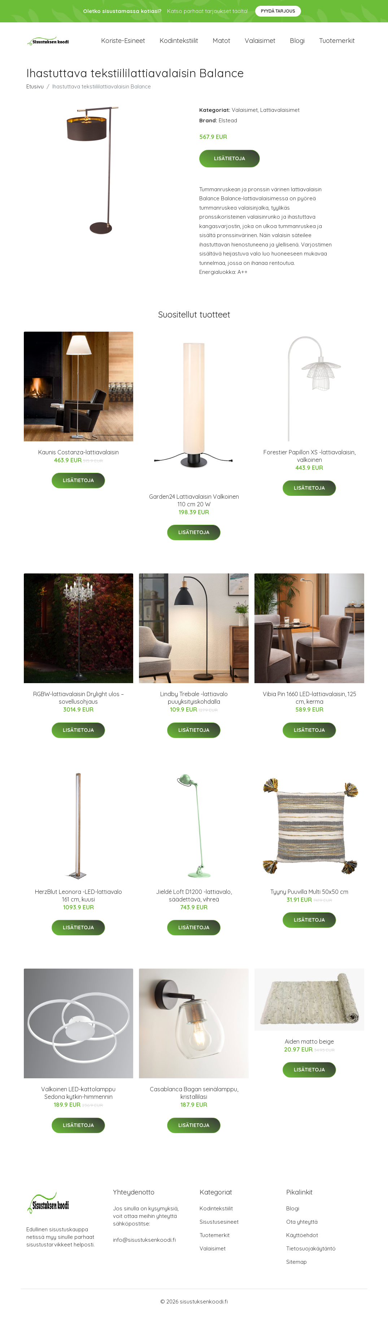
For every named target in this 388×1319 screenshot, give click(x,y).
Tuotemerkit (337, 43)
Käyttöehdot (302, 1240)
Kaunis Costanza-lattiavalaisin (78, 457)
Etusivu (35, 91)
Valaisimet (260, 43)
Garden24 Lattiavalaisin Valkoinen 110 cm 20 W (194, 505)
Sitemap (296, 1266)
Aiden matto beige (309, 1046)
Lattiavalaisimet (280, 115)
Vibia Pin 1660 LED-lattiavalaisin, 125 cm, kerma (309, 702)
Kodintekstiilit (179, 43)
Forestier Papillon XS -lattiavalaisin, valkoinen (309, 461)
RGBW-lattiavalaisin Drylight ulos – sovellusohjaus (78, 702)
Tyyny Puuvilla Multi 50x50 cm (309, 896)
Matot (221, 43)
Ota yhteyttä (302, 1226)
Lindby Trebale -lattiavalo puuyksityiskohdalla (194, 702)
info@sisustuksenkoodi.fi (144, 1244)
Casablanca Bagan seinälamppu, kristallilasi (194, 1098)
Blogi (297, 43)
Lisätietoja (229, 163)
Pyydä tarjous (278, 11)
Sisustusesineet (219, 1226)
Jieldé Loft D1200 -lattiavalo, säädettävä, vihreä (194, 900)
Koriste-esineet (123, 43)
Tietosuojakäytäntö (311, 1253)
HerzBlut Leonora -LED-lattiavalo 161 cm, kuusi (78, 900)
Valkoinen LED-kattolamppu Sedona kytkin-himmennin (78, 1098)
